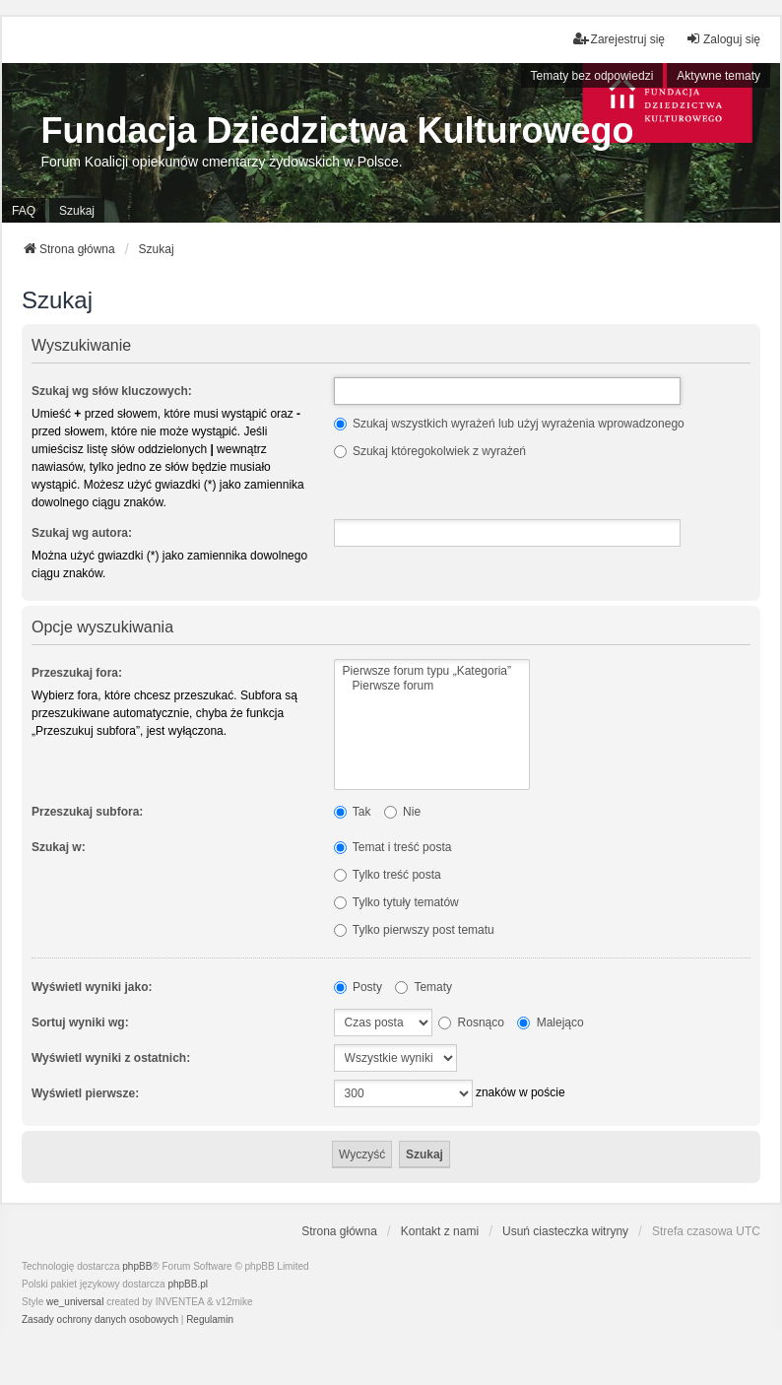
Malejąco (550, 1022)
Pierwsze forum (432, 686)
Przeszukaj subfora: (87, 812)
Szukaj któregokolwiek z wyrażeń (430, 451)
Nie (402, 812)
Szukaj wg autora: (82, 533)
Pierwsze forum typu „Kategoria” (432, 671)
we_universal (74, 1301)
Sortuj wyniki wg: (80, 1022)
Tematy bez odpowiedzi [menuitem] (592, 76)
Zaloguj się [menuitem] (722, 39)
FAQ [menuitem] (23, 211)
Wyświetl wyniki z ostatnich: (111, 1058)
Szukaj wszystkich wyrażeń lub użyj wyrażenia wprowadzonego (509, 423)
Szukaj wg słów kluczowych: (112, 391)
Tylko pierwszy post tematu (414, 930)
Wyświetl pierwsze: (85, 1093)
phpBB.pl (187, 1284)
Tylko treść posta (387, 875)
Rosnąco (471, 1022)
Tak (352, 812)
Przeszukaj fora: (77, 673)
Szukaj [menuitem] (77, 211)
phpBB (137, 1266)
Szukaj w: (59, 847)
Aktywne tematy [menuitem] (718, 76)
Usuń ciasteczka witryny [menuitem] (565, 1231)
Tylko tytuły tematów (396, 902)
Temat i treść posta (393, 847)
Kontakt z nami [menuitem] (440, 1231)
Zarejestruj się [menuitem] (619, 39)
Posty (358, 987)
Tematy (423, 987)
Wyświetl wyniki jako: (92, 987)
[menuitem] (100, 1320)
